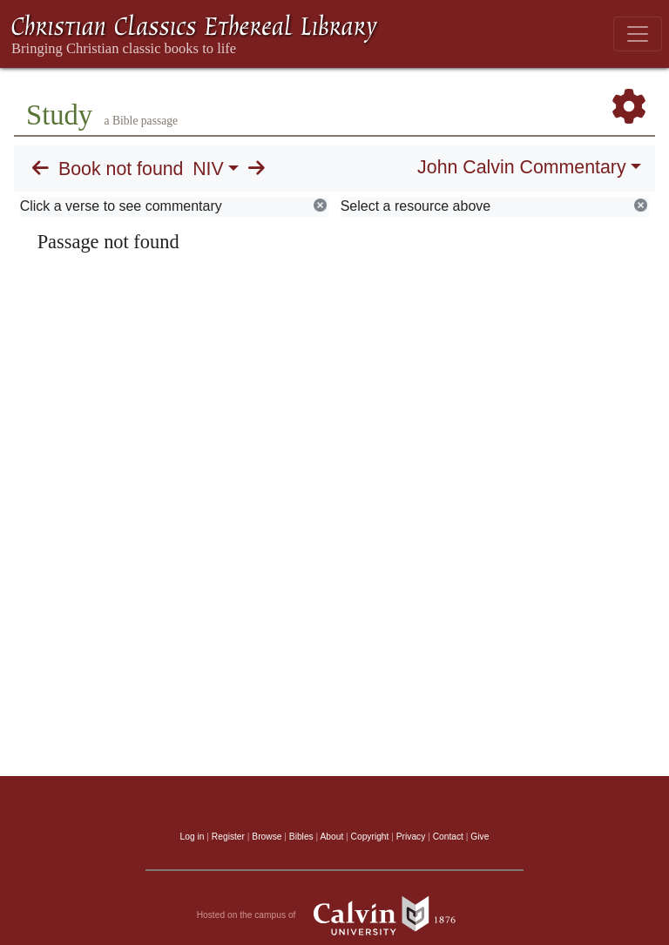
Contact (448, 836)
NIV (208, 169)
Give (479, 836)
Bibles (301, 836)
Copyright (370, 836)
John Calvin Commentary (521, 167)
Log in (192, 836)
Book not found (121, 169)
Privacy (411, 836)
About (331, 836)
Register (228, 836)
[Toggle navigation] (637, 34)
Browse (266, 836)
